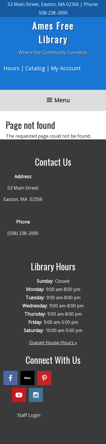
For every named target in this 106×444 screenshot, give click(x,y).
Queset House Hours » (53, 342)
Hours (11, 68)
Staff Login (28, 415)
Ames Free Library (53, 32)
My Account (66, 68)
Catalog (35, 68)
